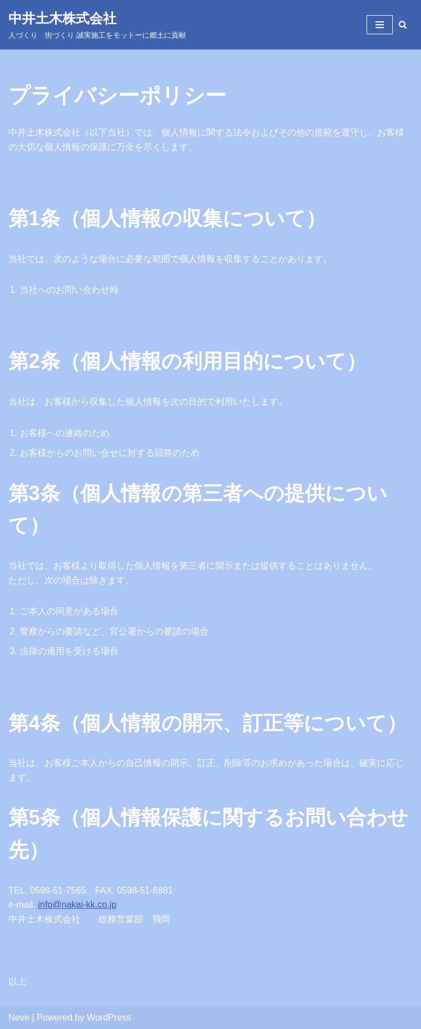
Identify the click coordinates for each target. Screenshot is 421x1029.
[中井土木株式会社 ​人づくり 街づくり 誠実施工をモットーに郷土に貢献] (97, 25)
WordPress (109, 1017)
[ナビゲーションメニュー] (379, 24)
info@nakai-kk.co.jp (77, 904)
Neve (18, 1017)
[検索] (403, 24)
